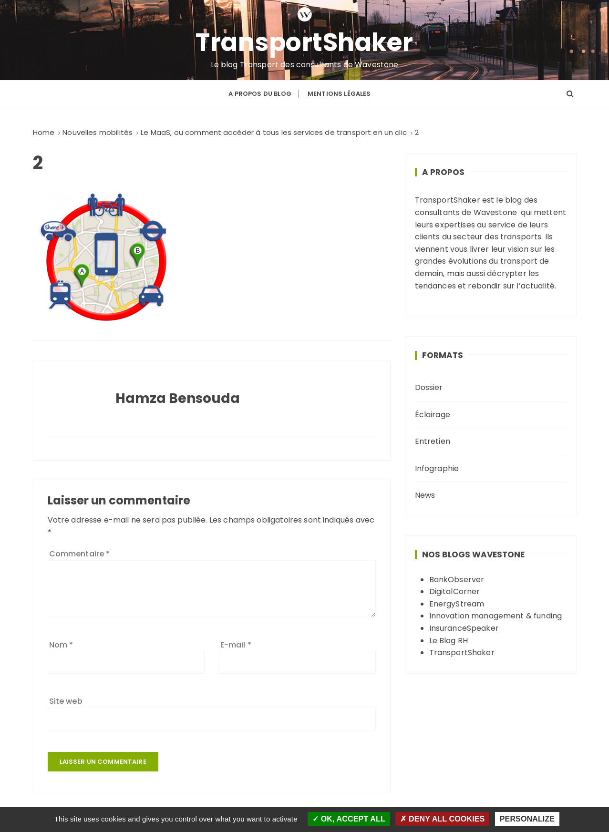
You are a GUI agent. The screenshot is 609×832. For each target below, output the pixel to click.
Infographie (437, 468)
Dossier (429, 387)
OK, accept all (348, 819)
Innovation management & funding (495, 615)
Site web (66, 701)
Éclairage (432, 414)
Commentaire (79, 553)
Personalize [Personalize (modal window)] (527, 819)
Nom (61, 644)
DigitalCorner (454, 591)
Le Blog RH (448, 640)
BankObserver (457, 579)
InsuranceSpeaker (464, 628)
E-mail (235, 644)
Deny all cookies (442, 819)
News (425, 495)
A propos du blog (259, 93)
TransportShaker (304, 42)
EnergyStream (457, 603)
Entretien (432, 441)
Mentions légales (339, 93)
